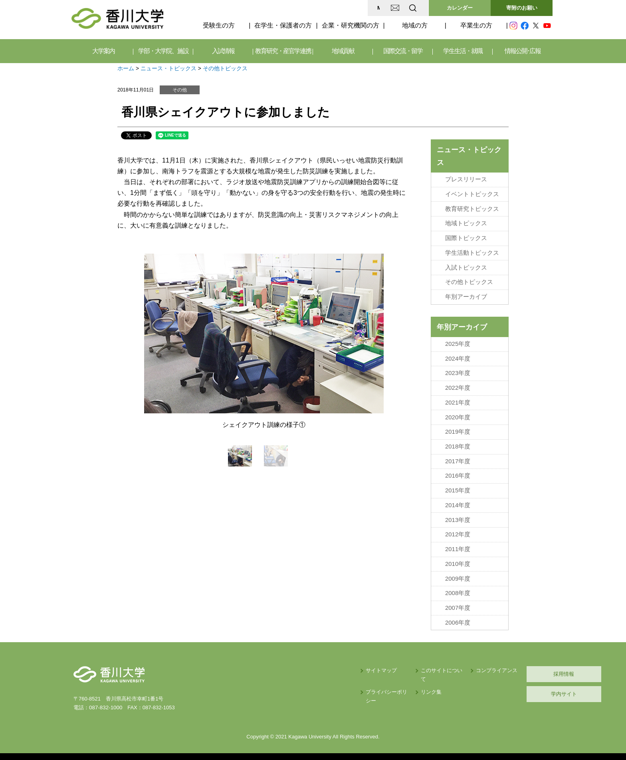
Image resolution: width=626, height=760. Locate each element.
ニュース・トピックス (168, 68)
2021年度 (457, 400)
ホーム (125, 68)
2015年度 (457, 487)
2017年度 (457, 458)
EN (381, 8)
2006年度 (457, 617)
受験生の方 (219, 25)
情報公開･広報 (523, 51)
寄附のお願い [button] (521, 8)
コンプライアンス (437, 665)
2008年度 (457, 588)
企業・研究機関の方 (350, 25)
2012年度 (457, 531)
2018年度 (457, 444)
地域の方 (415, 25)
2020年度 (457, 414)
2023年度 (457, 371)
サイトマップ (301, 665)
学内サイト (515, 689)
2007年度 (457, 603)
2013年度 (457, 516)
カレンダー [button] (460, 8)
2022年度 (457, 386)
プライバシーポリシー (312, 678)
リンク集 (361, 678)
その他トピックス (225, 68)
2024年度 (457, 356)
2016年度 (457, 472)
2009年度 (457, 574)
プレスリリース (466, 179)
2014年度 (457, 501)
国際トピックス (466, 237)
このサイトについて (374, 665)
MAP (318, 8)
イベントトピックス (472, 193)
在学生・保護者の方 (283, 25)
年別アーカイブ (466, 295)
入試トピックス (466, 266)
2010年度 (457, 559)
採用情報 (514, 669)
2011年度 (457, 545)
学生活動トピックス (472, 251)
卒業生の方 (476, 25)
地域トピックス (466, 223)
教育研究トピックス (472, 208)
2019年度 (457, 429)
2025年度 (457, 342)
